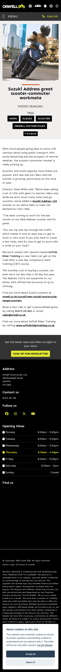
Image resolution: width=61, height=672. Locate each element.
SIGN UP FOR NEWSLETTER (30, 353)
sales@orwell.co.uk (14, 314)
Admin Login (8, 564)
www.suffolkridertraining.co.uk (35, 325)
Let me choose (45, 645)
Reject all (30, 662)
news (13, 118)
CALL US (50, 16)
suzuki (27, 118)
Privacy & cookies (26, 564)
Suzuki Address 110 (44, 201)
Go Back (30, 133)
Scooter (44, 118)
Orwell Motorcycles (29, 126)
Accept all (30, 654)
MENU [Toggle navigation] (10, 16)
